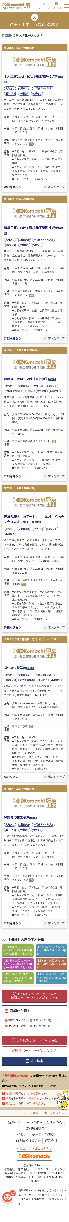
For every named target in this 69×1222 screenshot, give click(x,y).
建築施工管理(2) (42, 1020)
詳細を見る (11, 187)
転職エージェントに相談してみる (34, 996)
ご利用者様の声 (37, 1128)
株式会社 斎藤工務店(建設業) (21, 350)
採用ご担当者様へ (44, 1134)
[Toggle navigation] (66, 6)
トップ (24, 1113)
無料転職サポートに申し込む (36, 1040)
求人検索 (37, 1061)
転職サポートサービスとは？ (32, 1050)
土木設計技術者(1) (18, 1025)
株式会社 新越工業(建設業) (19, 488)
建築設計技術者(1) (18, 1020)
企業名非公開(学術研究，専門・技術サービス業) (30, 639)
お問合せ (22, 1134)
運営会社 (51, 1141)
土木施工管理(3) (42, 1025)
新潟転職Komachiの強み (25, 1122)
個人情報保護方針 (28, 1141)
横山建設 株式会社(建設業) (19, 47)
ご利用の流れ (55, 1122)
